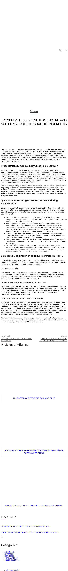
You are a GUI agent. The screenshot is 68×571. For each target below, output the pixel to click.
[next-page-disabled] (2, 536)
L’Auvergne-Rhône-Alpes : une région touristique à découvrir (53, 340)
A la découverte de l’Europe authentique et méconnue (34, 505)
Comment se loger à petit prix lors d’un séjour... (25, 526)
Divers (34, 111)
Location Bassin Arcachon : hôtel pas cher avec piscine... (30, 532)
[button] (60, 49)
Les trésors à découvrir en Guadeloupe (34, 398)
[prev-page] (1, 536)
